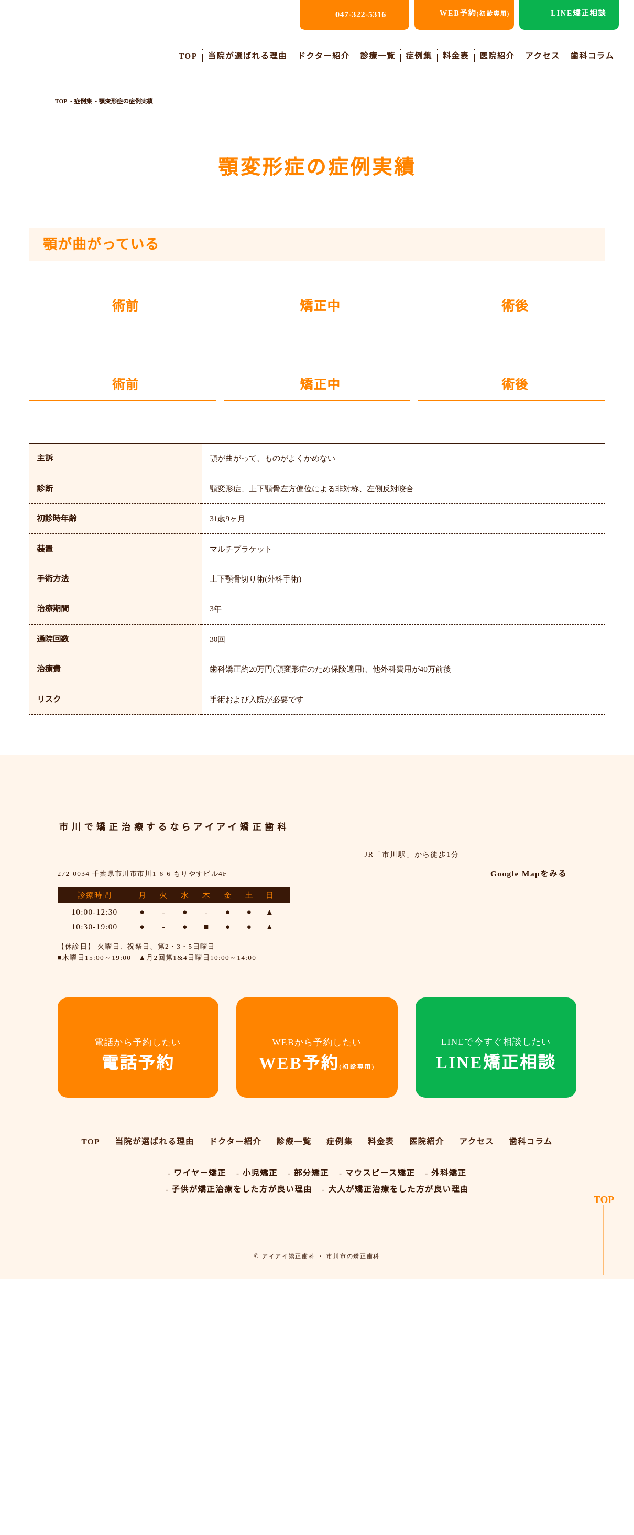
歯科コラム (592, 55)
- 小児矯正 (257, 1430)
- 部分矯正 (308, 1430)
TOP (192, 55)
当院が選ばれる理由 (252, 55)
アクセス (543, 55)
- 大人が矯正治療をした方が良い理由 (394, 1446)
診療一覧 (380, 55)
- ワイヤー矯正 (198, 1430)
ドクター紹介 (326, 55)
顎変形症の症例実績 (125, 102)
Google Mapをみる (526, 1204)
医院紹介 (498, 55)
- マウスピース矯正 (376, 1430)
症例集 (421, 55)
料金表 (457, 55)
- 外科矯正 (444, 1430)
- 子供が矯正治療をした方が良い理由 (239, 1446)
